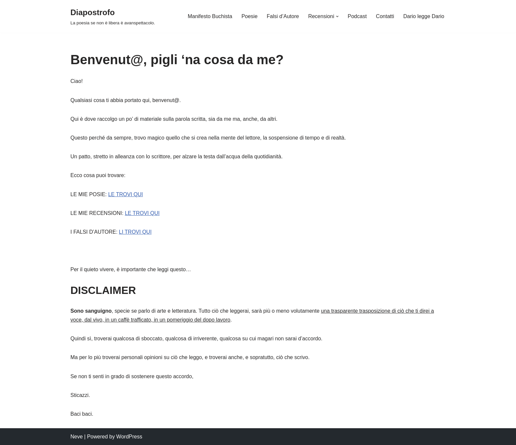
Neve (76, 436)
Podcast (357, 16)
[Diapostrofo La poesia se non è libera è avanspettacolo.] (112, 16)
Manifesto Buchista (210, 16)
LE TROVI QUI (125, 194)
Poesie (250, 16)
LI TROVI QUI (135, 232)
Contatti (385, 16)
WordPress (129, 436)
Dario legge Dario (423, 16)
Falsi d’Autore (283, 16)
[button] (337, 16)
